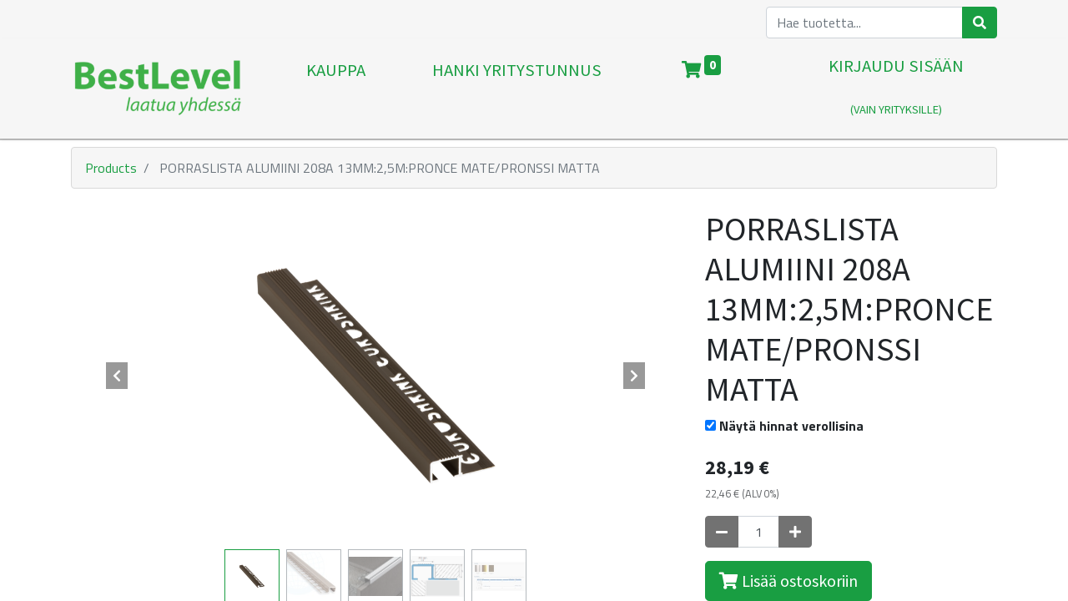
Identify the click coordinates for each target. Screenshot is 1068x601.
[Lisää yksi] (795, 532)
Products (111, 168)
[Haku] (979, 22)
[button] (117, 375)
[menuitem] (336, 88)
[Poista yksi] (721, 532)
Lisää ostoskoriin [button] (788, 580)
